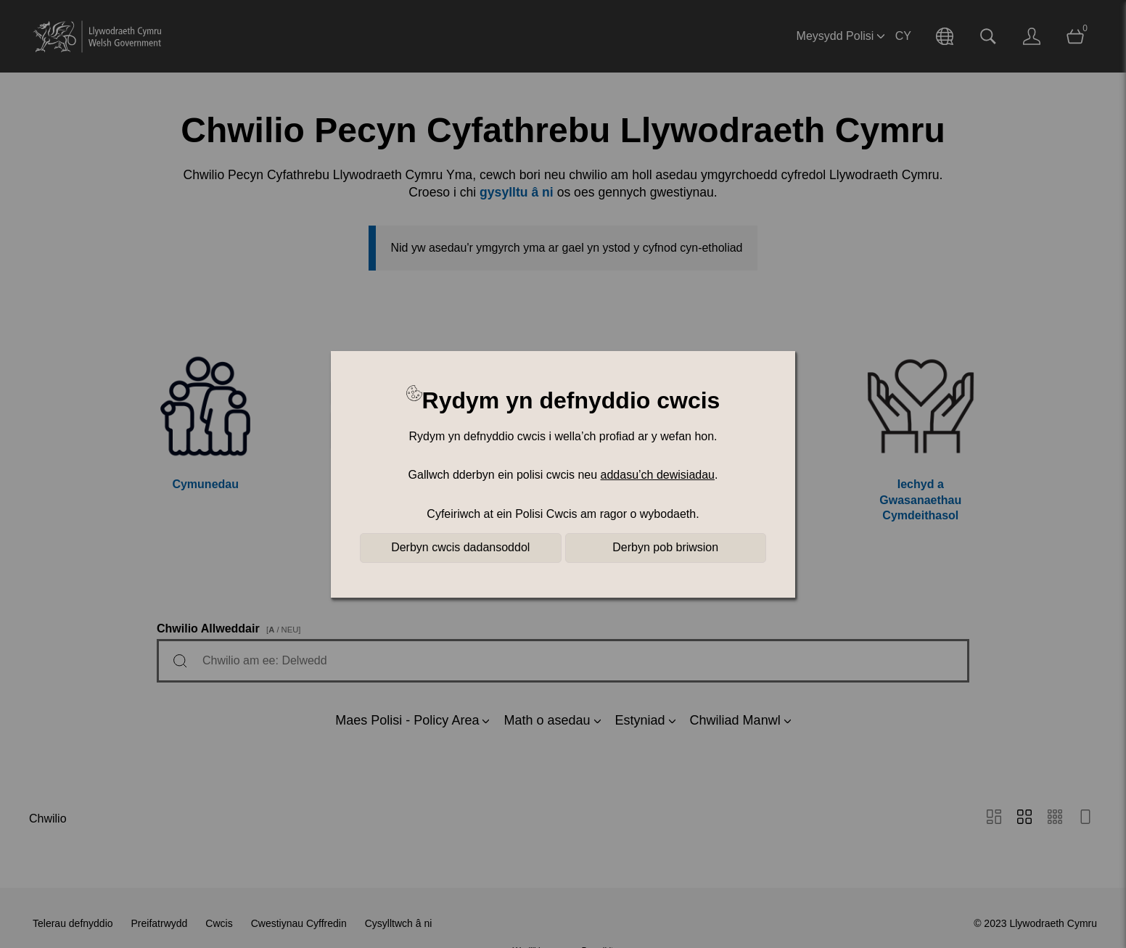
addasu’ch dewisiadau (658, 475)
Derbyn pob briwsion (665, 547)
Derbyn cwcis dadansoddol (460, 547)
